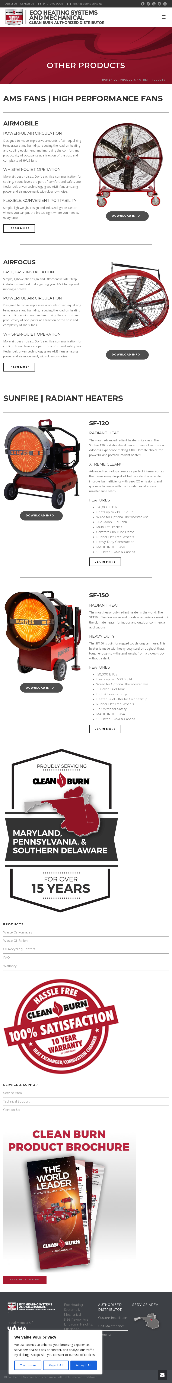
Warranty (10, 966)
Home (106, 79)
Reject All (55, 1365)
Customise (28, 1365)
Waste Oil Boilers (15, 941)
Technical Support (16, 1101)
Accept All (83, 1365)
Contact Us (11, 1110)
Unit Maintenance (111, 1326)
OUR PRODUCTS (125, 79)
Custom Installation (112, 1318)
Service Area (12, 1093)
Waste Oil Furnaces (17, 932)
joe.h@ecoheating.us (87, 3)
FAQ (6, 958)
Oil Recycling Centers (19, 949)
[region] (55, 1352)
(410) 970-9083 (53, 3)
